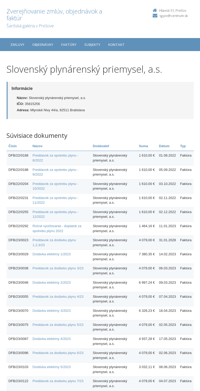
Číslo (13, 146)
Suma (143, 146)
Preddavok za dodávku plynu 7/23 (58, 381)
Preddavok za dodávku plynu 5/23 (58, 325)
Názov (37, 146)
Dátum (164, 146)
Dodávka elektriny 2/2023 (52, 282)
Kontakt (116, 44)
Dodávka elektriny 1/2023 (52, 254)
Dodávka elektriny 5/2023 (52, 367)
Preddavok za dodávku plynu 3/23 (58, 268)
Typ (183, 146)
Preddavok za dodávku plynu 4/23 (58, 297)
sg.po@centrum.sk (173, 15)
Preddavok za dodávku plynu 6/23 (58, 353)
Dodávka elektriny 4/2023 (52, 339)
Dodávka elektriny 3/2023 (52, 311)
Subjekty (92, 44)
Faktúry (68, 44)
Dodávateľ (101, 146)
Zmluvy (17, 44)
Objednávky (42, 44)
